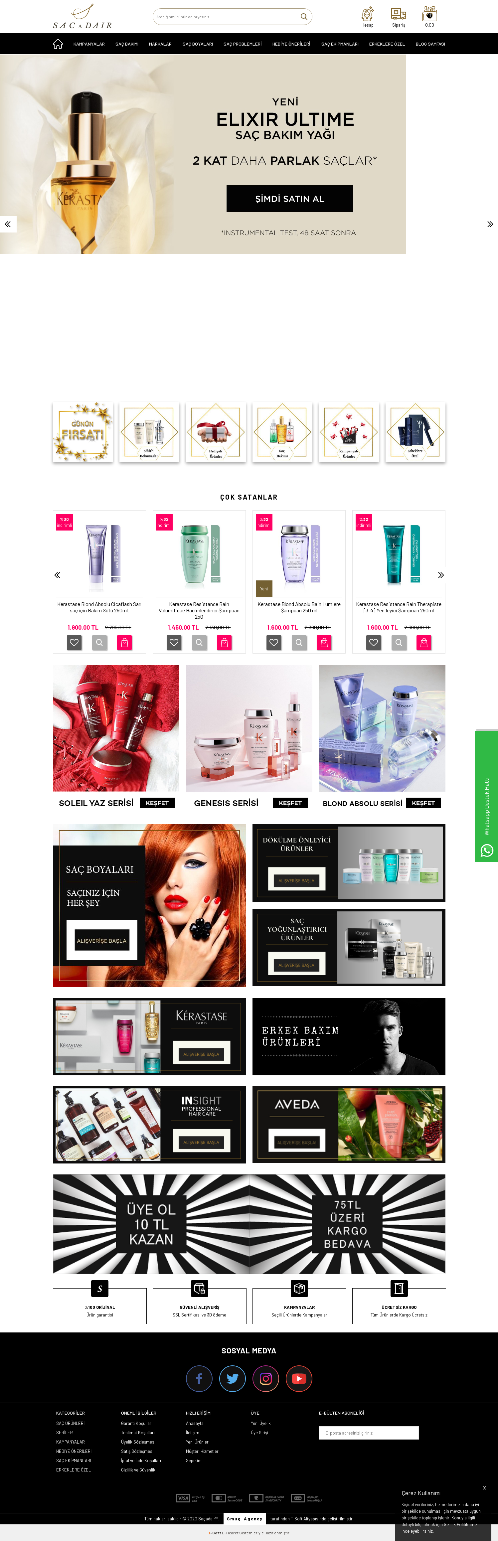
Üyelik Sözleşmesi (138, 1442)
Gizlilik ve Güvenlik (138, 1469)
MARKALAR (160, 44)
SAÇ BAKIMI (126, 44)
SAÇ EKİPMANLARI (340, 44)
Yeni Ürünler (197, 1442)
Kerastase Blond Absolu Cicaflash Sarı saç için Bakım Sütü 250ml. (99, 607)
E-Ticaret (230, 1532)
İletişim (192, 1432)
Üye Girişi (259, 1432)
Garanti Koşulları (136, 1423)
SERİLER (64, 1432)
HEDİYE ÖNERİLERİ (291, 44)
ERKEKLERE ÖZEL (387, 44)
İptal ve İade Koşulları (141, 1460)
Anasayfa (195, 1423)
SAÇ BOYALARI (198, 44)
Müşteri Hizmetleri (203, 1451)
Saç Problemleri (243, 44)
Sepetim (194, 1460)
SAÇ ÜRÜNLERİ (70, 1423)
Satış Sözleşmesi (137, 1451)
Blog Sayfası (430, 44)
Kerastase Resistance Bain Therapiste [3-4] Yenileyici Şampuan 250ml (398, 607)
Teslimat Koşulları (138, 1432)
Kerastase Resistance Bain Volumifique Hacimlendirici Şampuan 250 (199, 610)
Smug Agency (245, 1518)
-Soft (215, 1532)
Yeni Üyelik (261, 1423)
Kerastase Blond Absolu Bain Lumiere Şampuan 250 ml (299, 607)
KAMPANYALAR (89, 44)
